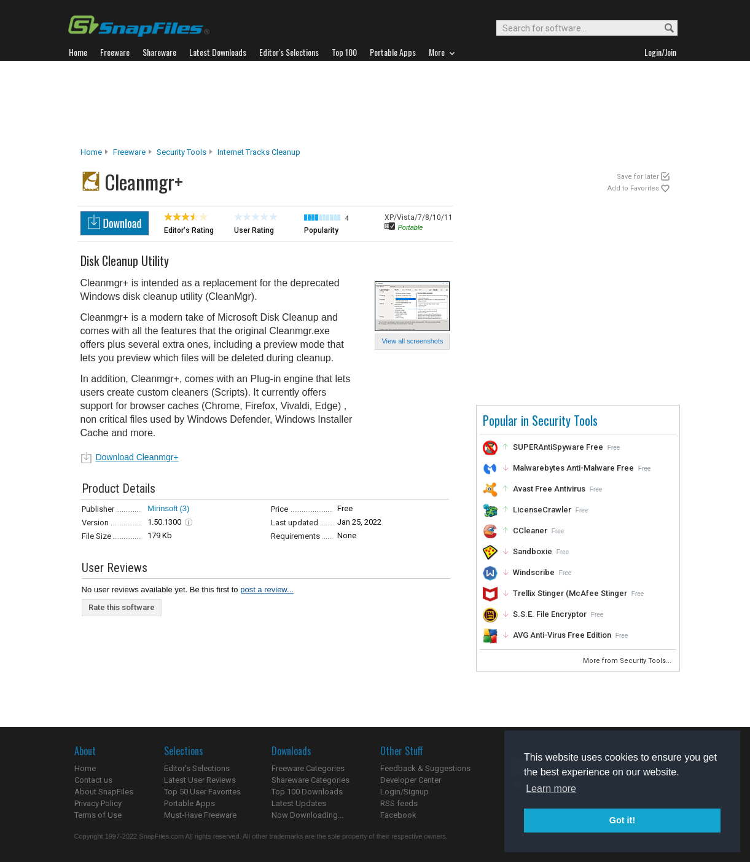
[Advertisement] (375, 103)
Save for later (638, 177)
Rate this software (121, 607)
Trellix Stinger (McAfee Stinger (570, 593)
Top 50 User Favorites (202, 791)
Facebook (398, 815)
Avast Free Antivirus (549, 488)
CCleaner (530, 530)
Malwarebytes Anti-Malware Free (573, 467)
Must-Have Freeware (200, 815)
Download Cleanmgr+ (137, 457)
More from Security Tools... (628, 661)
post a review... (267, 589)
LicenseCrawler (542, 509)
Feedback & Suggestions (425, 768)
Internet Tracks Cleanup (258, 152)
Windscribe (534, 572)
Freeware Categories (308, 768)
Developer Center (410, 780)
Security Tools (181, 152)
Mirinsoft (162, 508)
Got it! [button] (622, 820)
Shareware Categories (310, 780)
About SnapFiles (103, 791)
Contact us (93, 780)
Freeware (129, 152)
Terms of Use (98, 815)
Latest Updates (298, 803)
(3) (184, 508)
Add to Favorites (633, 188)
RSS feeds (399, 803)
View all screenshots (412, 341)
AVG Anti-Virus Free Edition (562, 635)
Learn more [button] (551, 788)
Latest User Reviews (200, 780)
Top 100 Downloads (307, 791)
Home (91, 152)
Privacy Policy (98, 803)
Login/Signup (404, 791)
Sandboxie (532, 551)
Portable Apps (189, 803)
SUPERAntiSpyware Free (558, 447)
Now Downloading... (307, 815)
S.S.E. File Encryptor (550, 614)
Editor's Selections (197, 768)
